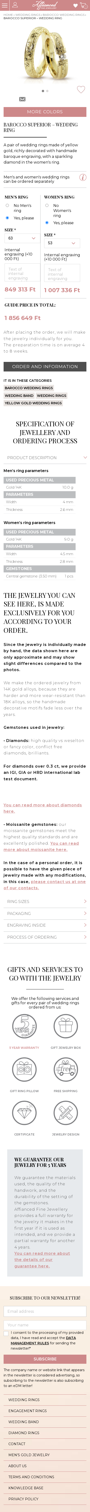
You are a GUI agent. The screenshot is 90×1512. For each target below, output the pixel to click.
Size (11, 230)
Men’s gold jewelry (29, 1455)
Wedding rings (27, 15)
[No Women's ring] (60, 210)
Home (8, 15)
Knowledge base (25, 1488)
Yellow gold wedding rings (33, 403)
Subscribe (45, 1359)
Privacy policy (23, 1499)
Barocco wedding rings (63, 15)
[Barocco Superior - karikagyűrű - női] (59, 223)
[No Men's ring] (21, 208)
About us (17, 1466)
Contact (16, 1444)
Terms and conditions (31, 1477)
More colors (45, 111)
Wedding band (19, 396)
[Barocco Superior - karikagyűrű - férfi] (19, 218)
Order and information (45, 366)
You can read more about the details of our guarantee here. (42, 1259)
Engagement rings (27, 1411)
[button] (43, 91)
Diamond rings (23, 1433)
